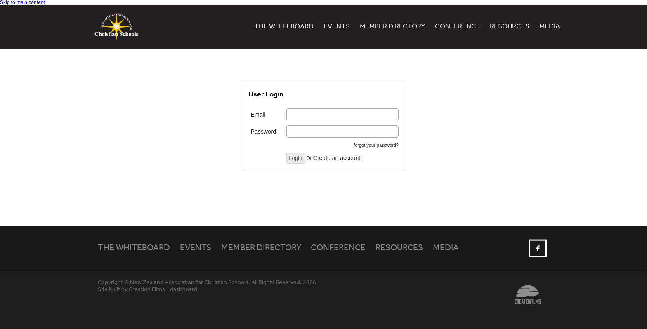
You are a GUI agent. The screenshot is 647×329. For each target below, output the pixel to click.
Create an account (336, 158)
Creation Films (147, 289)
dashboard (183, 289)
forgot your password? (376, 145)
